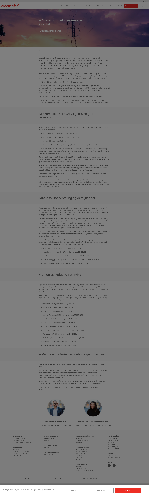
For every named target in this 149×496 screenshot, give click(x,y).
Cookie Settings (101, 490)
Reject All (74, 490)
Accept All (128, 490)
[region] (74, 490)
